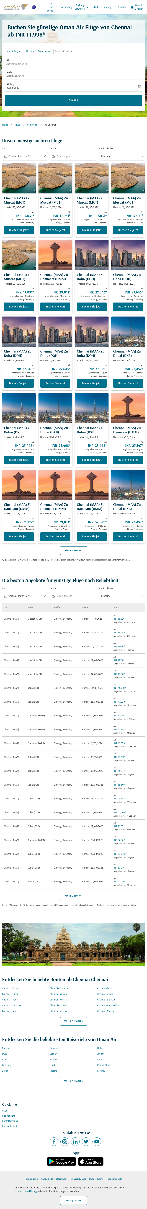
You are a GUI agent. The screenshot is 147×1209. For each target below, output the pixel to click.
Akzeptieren (73, 1200)
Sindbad (122, 7)
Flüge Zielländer (31, 1179)
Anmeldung (66, 7)
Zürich (5, 1071)
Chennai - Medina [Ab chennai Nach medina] (58, 1011)
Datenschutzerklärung (26, 1191)
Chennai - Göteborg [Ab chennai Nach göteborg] (11, 1005)
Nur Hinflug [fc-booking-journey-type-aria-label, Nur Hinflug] (12, 51)
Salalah (53, 1054)
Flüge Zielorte (47, 1179)
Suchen (73, 100)
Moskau (101, 1071)
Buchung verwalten (82, 7)
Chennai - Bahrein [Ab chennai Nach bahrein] (106, 1000)
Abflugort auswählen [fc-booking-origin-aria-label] (16, 64)
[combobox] (25, 156)
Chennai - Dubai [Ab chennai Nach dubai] (10, 994)
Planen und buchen (53, 7)
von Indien (32, 125)
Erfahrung (109, 7)
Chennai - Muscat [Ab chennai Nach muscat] (11, 988)
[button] (38, 51)
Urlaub (95, 7)
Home (5, 125)
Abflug (10, 84)
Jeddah (100, 1054)
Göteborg (6, 1065)
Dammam (54, 1048)
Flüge (17, 125)
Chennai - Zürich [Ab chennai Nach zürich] (10, 1011)
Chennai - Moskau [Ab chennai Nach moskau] (106, 1011)
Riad (4, 1059)
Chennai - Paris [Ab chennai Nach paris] (57, 1000)
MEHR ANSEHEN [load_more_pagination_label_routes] (73, 1021)
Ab (7, 60)
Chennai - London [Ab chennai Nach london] (58, 1005)
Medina (53, 1071)
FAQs (4, 1111)
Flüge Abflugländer (114, 1179)
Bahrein (53, 1059)
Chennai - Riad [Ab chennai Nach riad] (9, 1000)
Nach (9, 72)
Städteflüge (61, 1179)
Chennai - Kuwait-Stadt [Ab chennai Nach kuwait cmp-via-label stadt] (108, 1005)
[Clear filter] (45, 156)
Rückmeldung (8, 1116)
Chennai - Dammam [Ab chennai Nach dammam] (59, 988)
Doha (100, 1048)
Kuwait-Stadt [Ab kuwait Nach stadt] (103, 1065)
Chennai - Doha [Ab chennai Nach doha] (104, 988)
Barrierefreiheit (9, 1126)
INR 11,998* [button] (30, 35)
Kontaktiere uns (10, 1121)
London (53, 1065)
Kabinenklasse (106, 148)
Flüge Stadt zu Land (77, 1179)
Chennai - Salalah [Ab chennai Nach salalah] (58, 994)
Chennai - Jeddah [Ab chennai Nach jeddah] (105, 994)
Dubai (5, 1054)
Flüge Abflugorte (96, 1179)
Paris (99, 1059)
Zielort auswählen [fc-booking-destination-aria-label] (15, 76)
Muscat (6, 1048)
